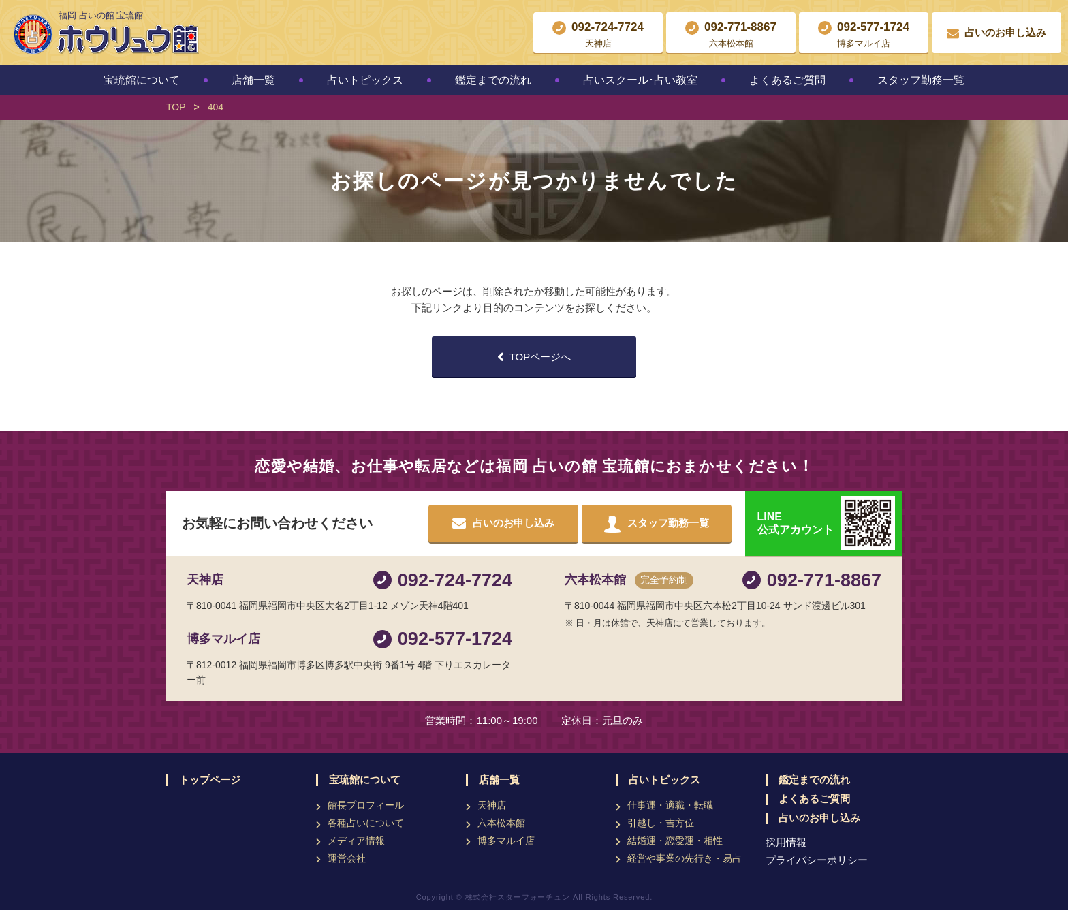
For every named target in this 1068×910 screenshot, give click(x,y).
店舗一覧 (253, 80)
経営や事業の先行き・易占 (684, 858)
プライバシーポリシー (817, 860)
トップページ (209, 779)
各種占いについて (366, 822)
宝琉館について (142, 80)
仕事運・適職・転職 (670, 805)
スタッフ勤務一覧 (920, 80)
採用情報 (786, 842)
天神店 (491, 805)
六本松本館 (501, 822)
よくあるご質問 (787, 80)
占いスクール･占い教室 (640, 80)
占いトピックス (365, 80)
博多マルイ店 (506, 840)
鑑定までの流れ (493, 80)
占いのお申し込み (819, 818)
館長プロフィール (366, 805)
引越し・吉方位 (660, 822)
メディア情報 (356, 840)
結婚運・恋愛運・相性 (675, 840)
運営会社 (347, 858)
